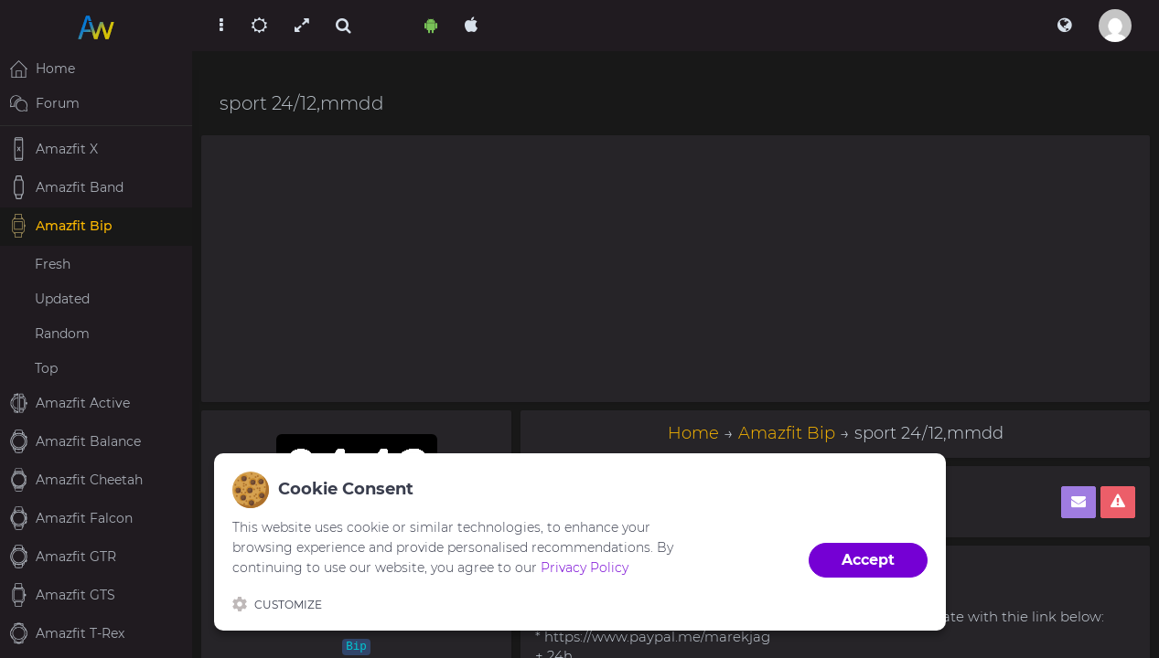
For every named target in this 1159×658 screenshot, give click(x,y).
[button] (1064, 25)
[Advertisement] (675, 269)
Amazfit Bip (786, 433)
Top (46, 368)
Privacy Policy (584, 567)
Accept (868, 559)
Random (62, 333)
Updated (62, 299)
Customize (277, 604)
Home (693, 433)
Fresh (52, 264)
